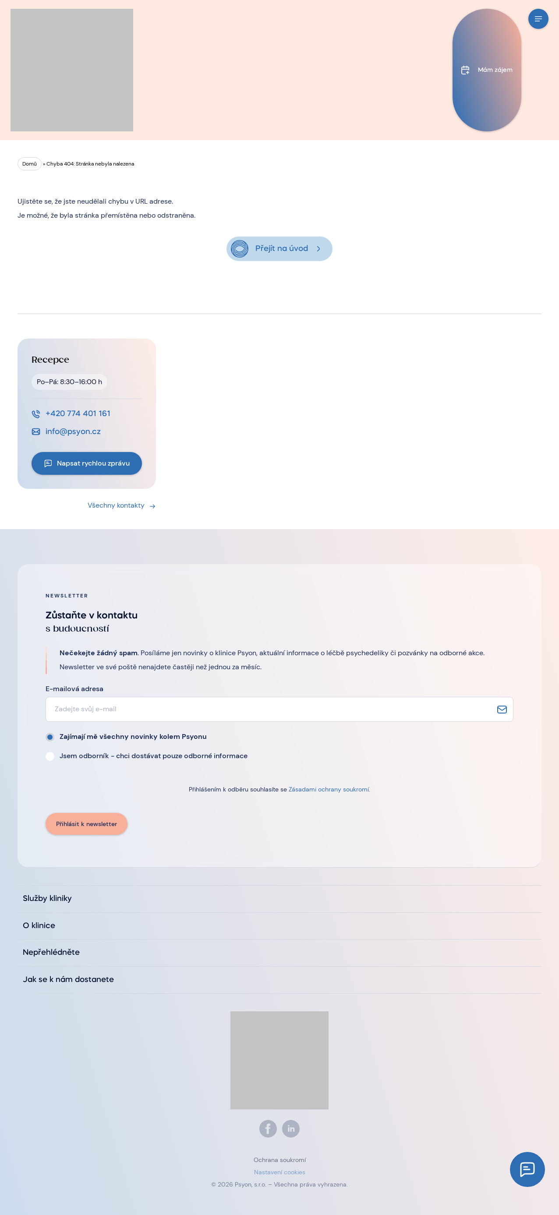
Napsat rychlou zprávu (93, 463)
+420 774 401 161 (78, 414)
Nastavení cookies (279, 1172)
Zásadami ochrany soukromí (329, 789)
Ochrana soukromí (280, 1160)
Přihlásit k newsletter (86, 824)
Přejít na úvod (281, 249)
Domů (29, 163)
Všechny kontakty (116, 505)
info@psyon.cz (73, 432)
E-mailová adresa (74, 688)
